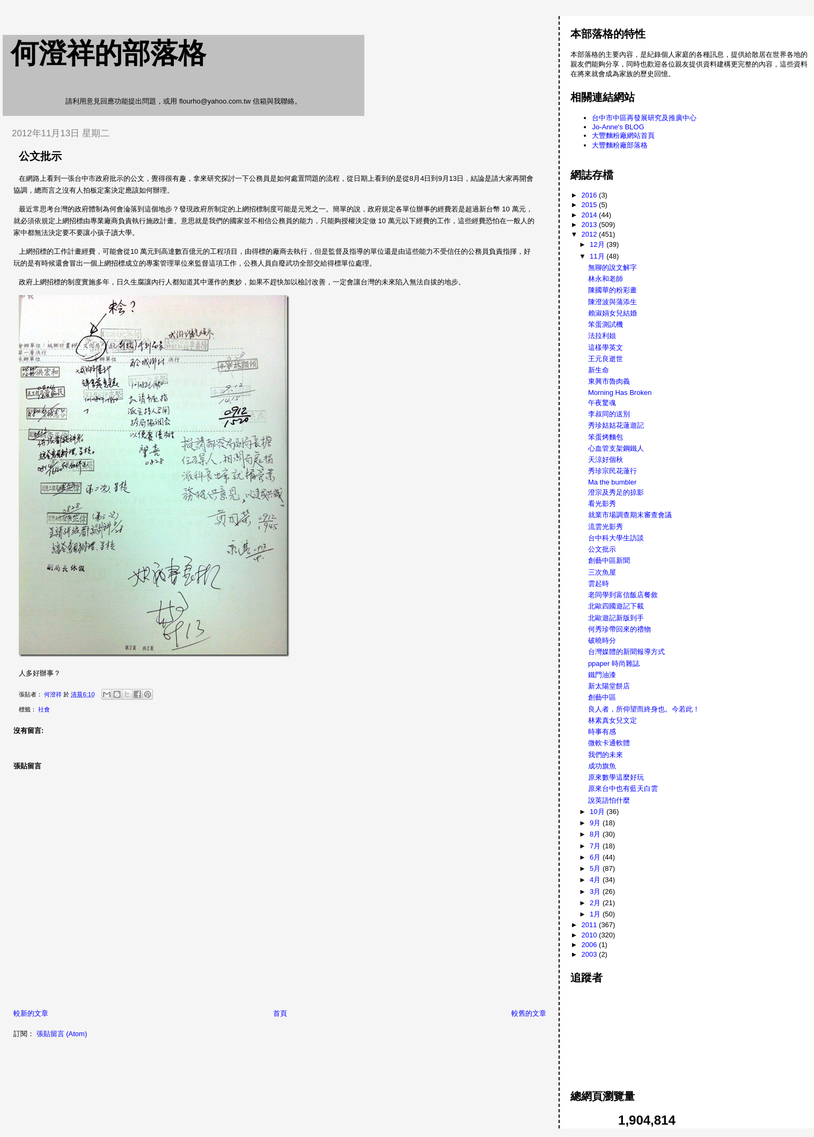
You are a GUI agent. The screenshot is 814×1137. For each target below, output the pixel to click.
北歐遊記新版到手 (616, 618)
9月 (596, 823)
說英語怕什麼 (609, 800)
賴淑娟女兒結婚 (612, 313)
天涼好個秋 (605, 460)
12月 (598, 244)
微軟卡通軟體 (609, 743)
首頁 (280, 1013)
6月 (596, 857)
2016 (590, 195)
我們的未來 (605, 755)
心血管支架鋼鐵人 (616, 448)
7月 (596, 846)
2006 (590, 945)
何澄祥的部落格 (108, 53)
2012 (590, 234)
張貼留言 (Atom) (61, 1034)
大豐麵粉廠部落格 (620, 145)
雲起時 (598, 583)
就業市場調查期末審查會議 (630, 515)
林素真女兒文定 (612, 720)
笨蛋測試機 (605, 324)
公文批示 (602, 549)
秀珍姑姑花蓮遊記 (616, 425)
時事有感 (602, 732)
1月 (596, 914)
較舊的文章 (528, 1013)
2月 (596, 903)
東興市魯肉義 (609, 381)
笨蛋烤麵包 (605, 437)
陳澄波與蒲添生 (612, 302)
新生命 (598, 370)
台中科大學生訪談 (616, 538)
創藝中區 (602, 697)
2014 (590, 215)
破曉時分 (602, 640)
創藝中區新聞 (609, 560)
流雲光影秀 (605, 527)
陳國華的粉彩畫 (612, 290)
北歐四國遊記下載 (616, 606)
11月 (598, 256)
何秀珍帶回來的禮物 (619, 629)
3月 (596, 891)
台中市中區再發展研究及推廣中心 (644, 118)
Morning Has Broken (620, 392)
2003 (590, 954)
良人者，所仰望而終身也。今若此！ (644, 709)
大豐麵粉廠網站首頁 (623, 135)
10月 (598, 812)
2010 (590, 935)
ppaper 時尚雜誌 (614, 663)
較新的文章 (30, 1013)
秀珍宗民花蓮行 (612, 471)
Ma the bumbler (612, 482)
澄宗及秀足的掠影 (616, 492)
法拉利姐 (602, 336)
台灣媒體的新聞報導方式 (626, 652)
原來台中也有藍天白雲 (623, 788)
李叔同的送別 (609, 414)
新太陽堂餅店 (609, 686)
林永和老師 (605, 279)
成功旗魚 (602, 766)
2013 (590, 225)
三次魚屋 (602, 572)
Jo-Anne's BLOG (618, 127)
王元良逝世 (605, 359)
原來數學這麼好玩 (616, 777)
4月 (596, 880)
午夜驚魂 (602, 403)
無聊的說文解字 (612, 267)
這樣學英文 (605, 347)
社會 (44, 709)
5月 (596, 868)
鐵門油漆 (602, 675)
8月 (596, 834)
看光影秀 (602, 504)
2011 (590, 925)
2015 (590, 205)
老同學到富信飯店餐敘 (623, 595)
